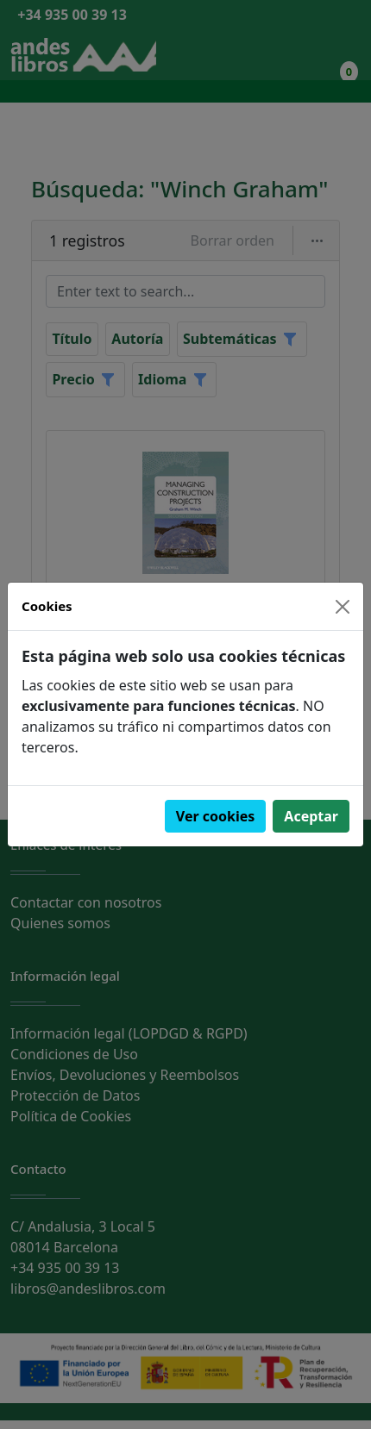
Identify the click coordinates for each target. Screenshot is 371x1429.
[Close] (342, 607)
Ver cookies (215, 816)
